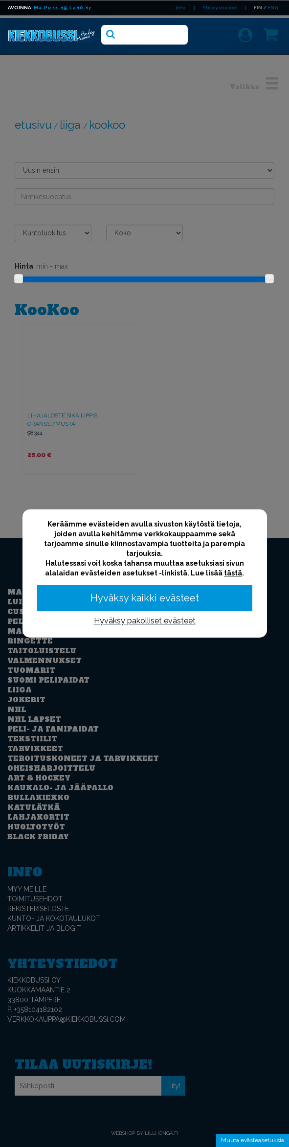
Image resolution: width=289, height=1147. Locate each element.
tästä (233, 573)
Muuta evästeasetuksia (252, 1140)
